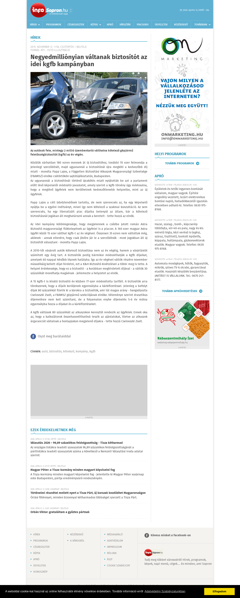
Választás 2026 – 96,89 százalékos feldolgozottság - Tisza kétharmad (77, 443)
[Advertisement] (89, 390)
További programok (179, 163)
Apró (110, 25)
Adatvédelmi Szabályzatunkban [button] (164, 591)
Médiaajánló (115, 535)
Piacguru (142, 25)
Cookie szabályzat (118, 566)
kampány (82, 351)
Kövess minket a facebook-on (171, 535)
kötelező (68, 351)
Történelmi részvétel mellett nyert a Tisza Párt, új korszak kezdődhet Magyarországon (88, 493)
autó (45, 351)
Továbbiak (200, 25)
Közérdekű (181, 25)
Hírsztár (125, 25)
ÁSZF (110, 559)
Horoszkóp (40, 572)
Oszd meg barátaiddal (54, 336)
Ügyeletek (161, 25)
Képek (94, 25)
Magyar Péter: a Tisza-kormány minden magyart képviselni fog (73, 470)
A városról (77, 541)
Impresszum (114, 547)
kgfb (92, 351)
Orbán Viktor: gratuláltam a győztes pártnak (60, 512)
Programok (53, 25)
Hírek (33, 25)
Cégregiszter (76, 25)
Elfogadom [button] (219, 591)
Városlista (70, 10)
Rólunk (112, 553)
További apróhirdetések (179, 291)
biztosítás (55, 351)
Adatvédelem (115, 541)
